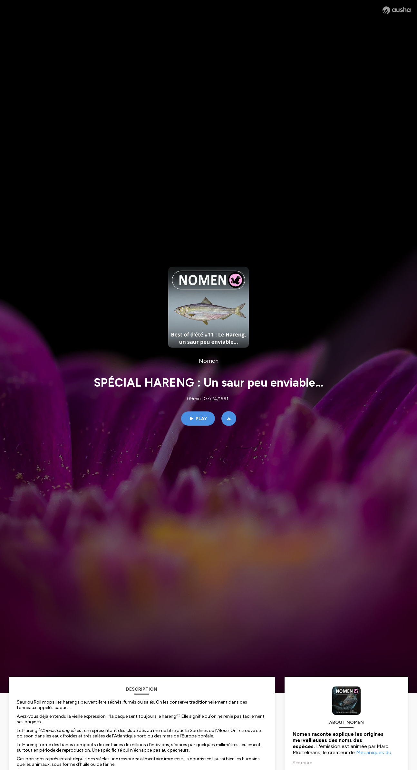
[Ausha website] (397, 10)
